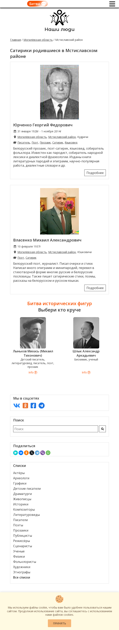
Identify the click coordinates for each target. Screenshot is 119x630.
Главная (15, 40)
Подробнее (95, 173)
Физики (19, 556)
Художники (21, 567)
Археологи (21, 478)
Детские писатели (27, 488)
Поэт (35, 142)
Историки (20, 504)
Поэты (18, 525)
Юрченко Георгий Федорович (42, 125)
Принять (59, 623)
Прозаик (45, 142)
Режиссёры (21, 541)
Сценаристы (22, 546)
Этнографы (21, 572)
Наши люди (60, 29)
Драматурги (22, 494)
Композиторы (24, 509)
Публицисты (22, 535)
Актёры (19, 473)
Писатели (20, 520)
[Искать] (102, 428)
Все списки (21, 577)
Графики (19, 483)
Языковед (71, 142)
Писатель (23, 142)
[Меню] (112, 4)
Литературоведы (26, 515)
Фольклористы (24, 562)
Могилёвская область (38, 40)
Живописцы (22, 499)
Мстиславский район (62, 137)
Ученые (19, 551)
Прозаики (20, 530)
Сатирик (57, 142)
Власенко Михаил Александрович (47, 240)
